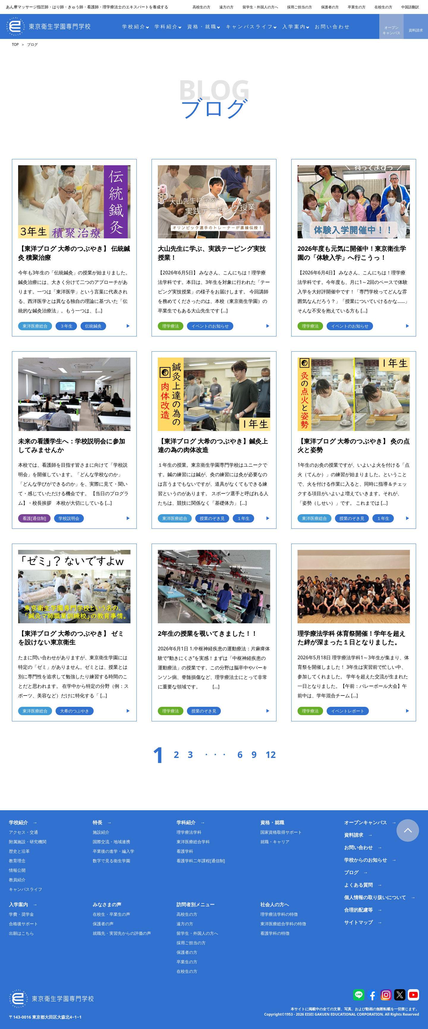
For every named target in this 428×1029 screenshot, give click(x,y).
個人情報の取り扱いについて (375, 897)
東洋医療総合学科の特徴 (283, 923)
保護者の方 (330, 7)
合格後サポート (23, 923)
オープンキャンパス (391, 30)
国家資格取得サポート (281, 832)
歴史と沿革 (19, 851)
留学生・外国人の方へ (260, 7)
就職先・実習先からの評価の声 (122, 933)
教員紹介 (17, 879)
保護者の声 (103, 923)
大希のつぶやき (74, 711)
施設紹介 (101, 832)
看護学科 (185, 851)
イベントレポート (347, 711)
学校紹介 (135, 26)
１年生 (243, 518)
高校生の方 (201, 7)
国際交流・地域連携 (111, 841)
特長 (97, 822)
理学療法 (170, 326)
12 (270, 754)
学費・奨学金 (21, 914)
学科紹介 (168, 26)
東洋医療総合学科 (193, 841)
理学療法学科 (189, 832)
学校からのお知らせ (365, 860)
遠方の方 (226, 7)
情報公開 (17, 870)
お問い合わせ (332, 26)
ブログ (351, 872)
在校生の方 (383, 7)
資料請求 (416, 30)
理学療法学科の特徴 (279, 914)
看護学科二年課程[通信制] (201, 860)
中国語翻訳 (410, 7)
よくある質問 (358, 885)
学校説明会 (69, 518)
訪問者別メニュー (196, 904)
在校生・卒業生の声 (111, 914)
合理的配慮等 (358, 910)
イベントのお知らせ (210, 326)
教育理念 (17, 860)
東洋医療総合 (35, 326)
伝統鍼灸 (93, 326)
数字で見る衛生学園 (111, 860)
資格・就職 (203, 26)
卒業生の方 (357, 7)
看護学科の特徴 (274, 933)
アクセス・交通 (23, 832)
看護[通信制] (34, 518)
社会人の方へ (274, 904)
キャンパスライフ (251, 26)
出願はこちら (21, 933)
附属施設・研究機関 (27, 841)
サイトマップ (358, 922)
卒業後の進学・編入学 (113, 851)
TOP (15, 44)
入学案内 (295, 26)
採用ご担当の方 (299, 7)
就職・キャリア (274, 841)
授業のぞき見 (212, 518)
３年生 (66, 326)
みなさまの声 (107, 904)
